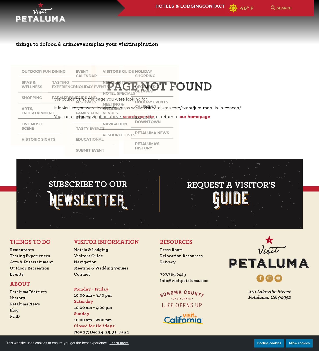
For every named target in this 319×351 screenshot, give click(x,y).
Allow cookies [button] (299, 343)
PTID (12, 316)
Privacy (168, 262)
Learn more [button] (119, 343)
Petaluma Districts (26, 292)
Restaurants (19, 250)
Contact (207, 19)
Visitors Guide (89, 256)
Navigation (86, 262)
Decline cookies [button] (269, 343)
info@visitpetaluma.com (185, 281)
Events (14, 274)
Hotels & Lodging (162, 19)
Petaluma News (23, 304)
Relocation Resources (182, 256)
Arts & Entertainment (30, 262)
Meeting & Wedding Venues (102, 268)
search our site (138, 116)
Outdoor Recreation (27, 268)
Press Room (171, 250)
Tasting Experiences (28, 256)
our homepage (194, 116)
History (15, 298)
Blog (11, 310)
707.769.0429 (173, 275)
